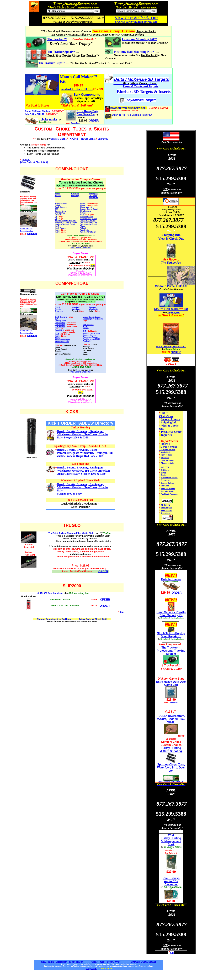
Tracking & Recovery (169, 494)
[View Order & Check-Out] (34, 162)
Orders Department (143, 961)
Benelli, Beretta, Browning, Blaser (77, 449)
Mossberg (75, 196)
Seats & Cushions (168, 489)
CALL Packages (167, 460)
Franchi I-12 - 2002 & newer (66, 222)
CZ (56, 217)
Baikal (57, 205)
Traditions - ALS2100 (88, 222)
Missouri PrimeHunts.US (171, 286)
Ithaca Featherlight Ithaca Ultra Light (62, 341)
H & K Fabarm (60, 228)
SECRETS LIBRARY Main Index (62, 961)
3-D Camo (165, 470)
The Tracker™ (57, 39)
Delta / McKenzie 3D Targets (141, 79)
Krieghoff (75, 307)
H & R (57, 226)
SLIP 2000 (103, 139)
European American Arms (65, 220)
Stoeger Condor (89, 335)
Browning (75, 194)
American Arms (61, 203)
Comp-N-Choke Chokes (38, 111)
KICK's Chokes (35, 113)
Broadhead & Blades (169, 477)
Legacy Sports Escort (89, 209)
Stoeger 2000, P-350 (88, 219)
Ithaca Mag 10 (86, 207)
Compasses (165, 480)
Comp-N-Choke (58, 139)
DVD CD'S (165, 467)
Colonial (58, 215)
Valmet (83, 228)
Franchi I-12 (59, 330)
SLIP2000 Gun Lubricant (50, 593)
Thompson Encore (87, 220)
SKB (82, 215)
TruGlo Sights (88, 139)
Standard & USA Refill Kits (76, 89)
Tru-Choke (93, 196)
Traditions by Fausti (88, 224)
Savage (83, 213)
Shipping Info (171, 235)
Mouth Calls (166, 452)
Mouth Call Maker (167, 309)
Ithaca (82, 203)
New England (85, 211)
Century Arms (60, 211)
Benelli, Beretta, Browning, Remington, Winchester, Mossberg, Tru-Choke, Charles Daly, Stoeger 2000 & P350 (82, 434)
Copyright (91, 968)
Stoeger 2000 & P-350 (91, 333)
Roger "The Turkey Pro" (106, 961)
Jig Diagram (173, 312)
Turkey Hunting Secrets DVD (171, 346)
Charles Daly (60, 213)
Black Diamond (61, 207)
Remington (93, 307)
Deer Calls (165, 486)
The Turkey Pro (171, 262)
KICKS (74, 138)
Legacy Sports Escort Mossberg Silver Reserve (93, 318)
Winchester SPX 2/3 (88, 232)
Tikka (82, 226)
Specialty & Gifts (167, 491)
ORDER (103, 571)
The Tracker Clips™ (52, 63)
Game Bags (75, 123)
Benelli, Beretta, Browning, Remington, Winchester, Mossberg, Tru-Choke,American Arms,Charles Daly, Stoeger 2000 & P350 (83, 470)
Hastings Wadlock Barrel (65, 224)
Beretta (58, 196)
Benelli (57, 194)
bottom (26, 159)
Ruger (85, 326)
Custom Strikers (167, 483)
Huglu (57, 230)
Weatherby (84, 230)
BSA (56, 209)
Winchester (93, 198)
